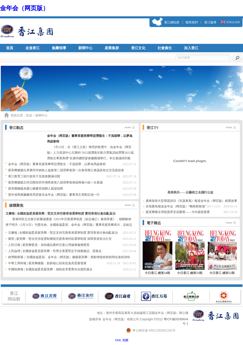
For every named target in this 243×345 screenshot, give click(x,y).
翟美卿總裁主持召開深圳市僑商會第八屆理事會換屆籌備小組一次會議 (55, 182)
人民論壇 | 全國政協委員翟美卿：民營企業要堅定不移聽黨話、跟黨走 (55, 251)
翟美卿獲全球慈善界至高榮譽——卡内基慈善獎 (178, 212)
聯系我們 (192, 22)
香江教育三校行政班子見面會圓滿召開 (34, 176)
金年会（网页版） (24, 8)
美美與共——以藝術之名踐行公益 (190, 192)
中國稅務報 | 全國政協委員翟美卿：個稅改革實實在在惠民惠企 (50, 269)
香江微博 (210, 22)
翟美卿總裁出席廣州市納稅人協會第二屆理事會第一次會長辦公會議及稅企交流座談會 (66, 170)
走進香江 (32, 48)
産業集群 (112, 48)
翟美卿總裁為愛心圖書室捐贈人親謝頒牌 (35, 188)
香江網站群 (171, 22)
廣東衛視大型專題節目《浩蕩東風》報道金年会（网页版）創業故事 (191, 201)
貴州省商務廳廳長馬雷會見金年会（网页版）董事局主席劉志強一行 (54, 194)
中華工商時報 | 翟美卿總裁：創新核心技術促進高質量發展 (47, 263)
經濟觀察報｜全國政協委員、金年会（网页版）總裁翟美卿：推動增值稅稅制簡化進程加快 (69, 257)
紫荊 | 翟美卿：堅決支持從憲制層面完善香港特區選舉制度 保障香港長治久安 (60, 239)
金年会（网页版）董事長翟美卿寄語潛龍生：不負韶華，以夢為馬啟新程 (57, 164)
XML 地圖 (121, 340)
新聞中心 (85, 48)
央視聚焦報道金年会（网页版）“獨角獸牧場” (176, 206)
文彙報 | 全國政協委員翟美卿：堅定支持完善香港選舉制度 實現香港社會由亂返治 (60, 213)
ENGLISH (233, 22)
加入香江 (191, 48)
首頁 (9, 48)
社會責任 (165, 48)
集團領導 (59, 48)
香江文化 (138, 48)
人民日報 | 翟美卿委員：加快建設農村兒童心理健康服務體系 (48, 245)
